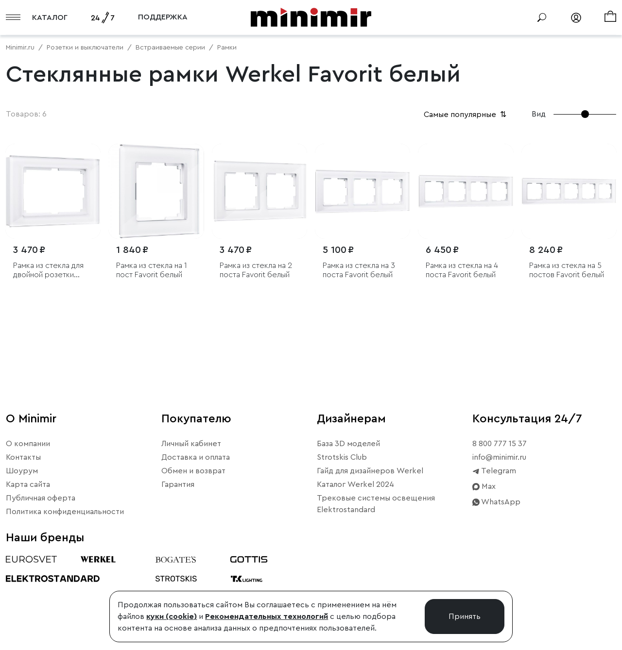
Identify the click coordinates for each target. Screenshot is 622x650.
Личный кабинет (191, 444)
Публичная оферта (40, 498)
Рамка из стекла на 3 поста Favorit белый (359, 270)
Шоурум (22, 471)
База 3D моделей (348, 444)
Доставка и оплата (195, 457)
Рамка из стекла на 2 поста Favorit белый (256, 270)
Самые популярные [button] (466, 114)
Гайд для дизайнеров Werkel (370, 471)
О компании (28, 444)
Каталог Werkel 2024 (355, 484)
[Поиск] (542, 17)
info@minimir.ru (499, 457)
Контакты (23, 457)
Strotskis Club (342, 457)
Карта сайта (28, 484)
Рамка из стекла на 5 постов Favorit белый (566, 270)
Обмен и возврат (193, 471)
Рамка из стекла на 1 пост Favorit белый (151, 270)
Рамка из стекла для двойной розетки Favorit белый (48, 271)
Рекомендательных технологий (266, 616)
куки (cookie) (171, 616)
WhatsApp (496, 502)
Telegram (494, 471)
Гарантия (177, 484)
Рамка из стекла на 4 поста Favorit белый (462, 270)
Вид (539, 114)
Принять (465, 616)
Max (484, 486)
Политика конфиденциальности (65, 512)
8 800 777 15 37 (499, 444)
